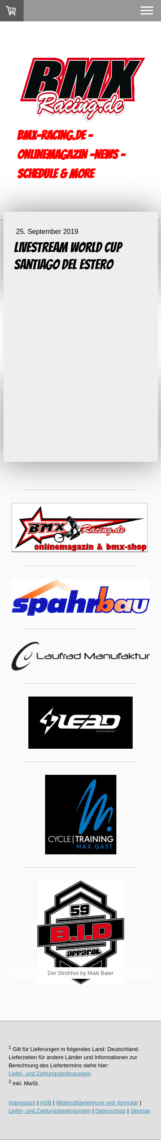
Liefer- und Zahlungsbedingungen (50, 1073)
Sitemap (140, 1111)
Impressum (22, 1102)
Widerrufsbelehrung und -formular (97, 1102)
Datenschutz (110, 1111)
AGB (46, 1102)
